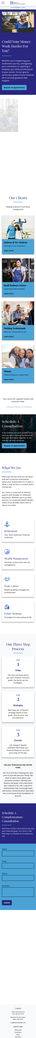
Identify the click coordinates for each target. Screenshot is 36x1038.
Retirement (18, 1030)
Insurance (18, 1037)
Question (6, 886)
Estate (18, 1034)
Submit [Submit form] (7, 903)
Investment (18, 1032)
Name (4, 849)
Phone (4, 873)
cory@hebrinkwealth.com (18, 1022)
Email (4, 861)
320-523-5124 (20, 1012)
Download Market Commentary (19, 407)
